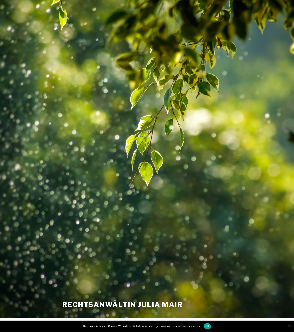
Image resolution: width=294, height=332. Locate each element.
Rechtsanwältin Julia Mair (122, 304)
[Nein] (289, 326)
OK (207, 326)
